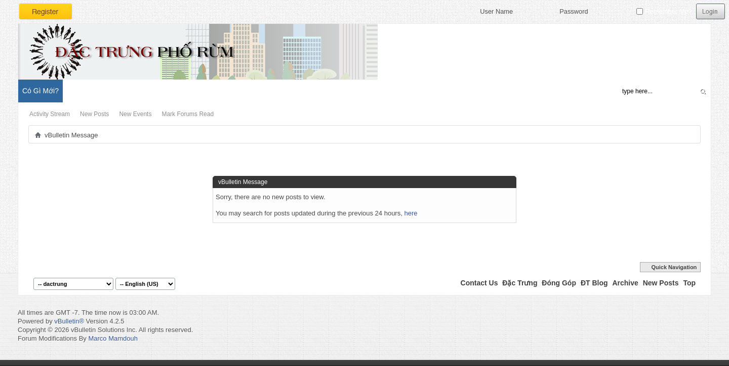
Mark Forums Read (187, 114)
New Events (135, 114)
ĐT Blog (594, 283)
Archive (625, 283)
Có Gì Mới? (40, 91)
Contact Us (479, 283)
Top (689, 283)
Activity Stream (49, 114)
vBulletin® (69, 321)
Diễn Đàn (83, 91)
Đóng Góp (559, 283)
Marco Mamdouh (113, 338)
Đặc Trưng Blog (132, 91)
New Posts (94, 114)
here (410, 213)
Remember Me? (664, 11)
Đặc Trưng (519, 283)
